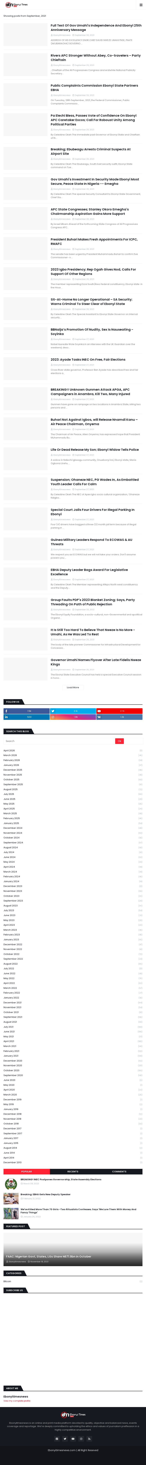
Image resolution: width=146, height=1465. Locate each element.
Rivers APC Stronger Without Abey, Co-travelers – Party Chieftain (96, 57)
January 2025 (73, 823)
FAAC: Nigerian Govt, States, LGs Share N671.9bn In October (48, 1257)
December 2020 (73, 1061)
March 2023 (73, 930)
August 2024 (73, 847)
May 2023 (73, 920)
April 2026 (73, 751)
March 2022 (73, 988)
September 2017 (73, 1133)
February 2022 (73, 993)
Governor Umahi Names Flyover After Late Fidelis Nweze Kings (96, 662)
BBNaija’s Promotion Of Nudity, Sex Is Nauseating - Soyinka (92, 331)
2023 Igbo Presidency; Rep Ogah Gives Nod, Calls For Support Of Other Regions (93, 271)
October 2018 (73, 1124)
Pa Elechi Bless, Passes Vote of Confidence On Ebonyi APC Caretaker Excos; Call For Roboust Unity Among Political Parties (93, 119)
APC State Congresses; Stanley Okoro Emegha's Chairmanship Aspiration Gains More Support (90, 211)
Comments (119, 1171)
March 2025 (73, 813)
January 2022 (73, 998)
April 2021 (73, 1041)
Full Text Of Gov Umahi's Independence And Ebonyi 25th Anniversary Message (96, 27)
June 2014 (73, 1153)
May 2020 (73, 1085)
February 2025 (73, 818)
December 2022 (73, 944)
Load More (73, 687)
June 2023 (73, 915)
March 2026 (73, 755)
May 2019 (73, 1104)
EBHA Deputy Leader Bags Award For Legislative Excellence (89, 572)
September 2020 (73, 1075)
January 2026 (73, 765)
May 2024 (73, 862)
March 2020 (73, 1095)
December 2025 (73, 770)
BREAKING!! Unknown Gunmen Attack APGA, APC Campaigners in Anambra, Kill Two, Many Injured (90, 391)
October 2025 (73, 780)
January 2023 (73, 940)
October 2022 (73, 954)
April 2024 (73, 867)
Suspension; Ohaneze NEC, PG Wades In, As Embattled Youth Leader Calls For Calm (95, 481)
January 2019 (73, 1109)
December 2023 (73, 886)
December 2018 (73, 1114)
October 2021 (73, 1012)
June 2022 (73, 973)
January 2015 (73, 1143)
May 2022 (73, 978)
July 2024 (73, 852)
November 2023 (73, 891)
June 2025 (73, 799)
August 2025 (73, 789)
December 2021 (73, 1003)
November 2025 (73, 775)
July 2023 (73, 910)
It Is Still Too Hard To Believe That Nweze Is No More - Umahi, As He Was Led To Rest (93, 632)
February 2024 (73, 876)
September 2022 (73, 959)
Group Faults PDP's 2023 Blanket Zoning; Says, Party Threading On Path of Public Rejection (93, 602)
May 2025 (73, 804)
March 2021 (73, 1046)
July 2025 (73, 794)
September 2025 (73, 784)
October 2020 (73, 1070)
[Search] (59, 741)
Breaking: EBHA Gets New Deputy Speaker (46, 1194)
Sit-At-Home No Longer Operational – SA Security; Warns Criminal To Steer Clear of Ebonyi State (91, 301)
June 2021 (73, 1032)
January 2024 (73, 881)
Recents (72, 1171)
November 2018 (73, 1119)
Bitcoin (73, 1281)
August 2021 (73, 1022)
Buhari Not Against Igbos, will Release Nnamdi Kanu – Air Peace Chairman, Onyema (94, 421)
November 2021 (73, 1007)
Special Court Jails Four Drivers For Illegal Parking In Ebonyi (93, 511)
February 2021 (73, 1051)
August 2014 (73, 1148)
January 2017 (73, 1138)
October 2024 (73, 838)
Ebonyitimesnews (16, 1396)
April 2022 (73, 983)
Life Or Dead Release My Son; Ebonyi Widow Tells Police (95, 449)
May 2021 (73, 1036)
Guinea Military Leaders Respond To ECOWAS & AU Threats (91, 542)
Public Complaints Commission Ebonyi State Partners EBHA (94, 87)
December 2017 (73, 1129)
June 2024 (73, 857)
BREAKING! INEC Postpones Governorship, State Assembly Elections (61, 1179)
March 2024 (73, 872)
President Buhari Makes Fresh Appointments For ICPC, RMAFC (94, 241)
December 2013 (73, 1162)
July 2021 (73, 1027)
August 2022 (73, 964)
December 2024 (73, 828)
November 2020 (73, 1065)
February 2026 (73, 760)
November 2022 (73, 949)
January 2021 (73, 1056)
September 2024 (73, 843)
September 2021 (73, 1017)
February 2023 (73, 935)
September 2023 (73, 901)
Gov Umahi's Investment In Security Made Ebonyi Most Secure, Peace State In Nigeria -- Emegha (95, 181)
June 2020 (73, 1080)
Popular (26, 1171)
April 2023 (73, 925)
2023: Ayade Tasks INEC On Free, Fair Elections (88, 359)
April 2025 (73, 809)
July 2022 (73, 969)
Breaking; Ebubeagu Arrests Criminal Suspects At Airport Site (91, 151)
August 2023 (73, 906)
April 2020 (73, 1090)
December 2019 (73, 1100)
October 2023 (73, 896)
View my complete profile (17, 1400)
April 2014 (73, 1158)
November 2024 (73, 833)
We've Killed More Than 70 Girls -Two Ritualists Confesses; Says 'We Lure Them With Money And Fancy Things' (78, 1211)
